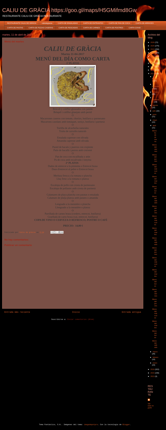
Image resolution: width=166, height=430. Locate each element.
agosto (155, 105)
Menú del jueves (154, 158)
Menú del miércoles (154, 169)
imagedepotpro (91, 425)
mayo (155, 120)
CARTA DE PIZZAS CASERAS (41, 28)
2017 (152, 74)
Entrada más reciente (17, 312)
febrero (155, 357)
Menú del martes (154, 180)
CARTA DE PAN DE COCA (119, 23)
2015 (152, 373)
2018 (152, 70)
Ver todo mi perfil (151, 406)
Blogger (126, 425)
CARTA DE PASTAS (15, 28)
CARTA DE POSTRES (114, 28)
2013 (152, 376)
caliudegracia (47, 23)
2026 (152, 42)
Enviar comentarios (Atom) (80, 319)
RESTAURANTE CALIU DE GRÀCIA (21, 23)
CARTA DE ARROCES (145, 23)
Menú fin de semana (154, 136)
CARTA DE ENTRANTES (93, 23)
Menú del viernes (154, 148)
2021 (152, 60)
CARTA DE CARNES (91, 28)
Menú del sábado (154, 199)
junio (154, 114)
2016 (152, 369)
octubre (156, 92)
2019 (152, 67)
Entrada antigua (131, 312)
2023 (152, 53)
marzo (155, 352)
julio (154, 111)
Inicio (76, 312)
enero (155, 363)
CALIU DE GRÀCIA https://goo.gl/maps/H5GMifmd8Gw (69, 10)
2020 (152, 63)
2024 (152, 49)
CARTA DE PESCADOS (68, 28)
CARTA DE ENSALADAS (68, 23)
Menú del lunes (154, 190)
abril (154, 125)
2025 (152, 46)
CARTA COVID (135, 28)
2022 (152, 56)
